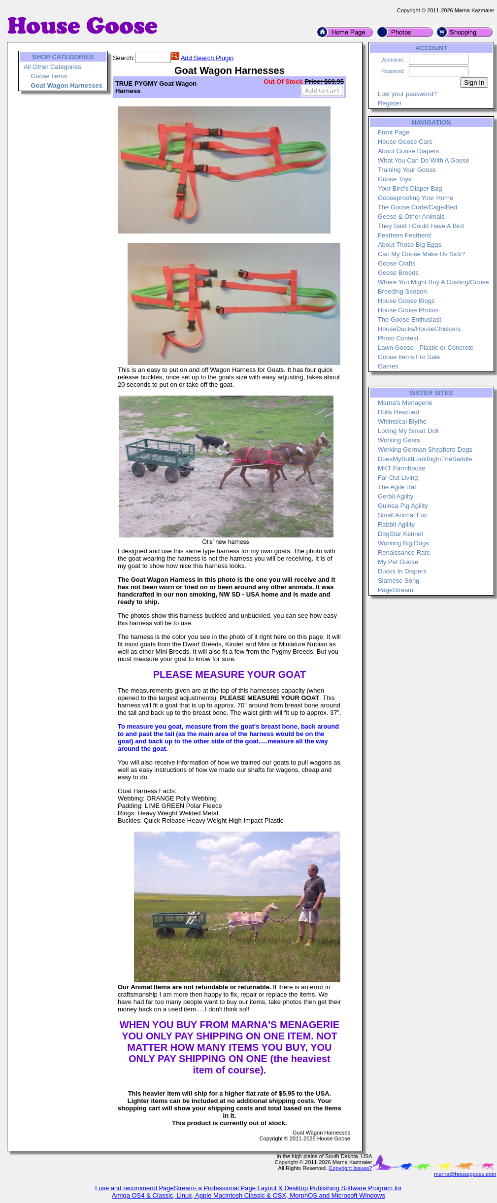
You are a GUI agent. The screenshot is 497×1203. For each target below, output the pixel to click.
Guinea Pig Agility (403, 505)
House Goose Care (405, 141)
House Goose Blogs (406, 300)
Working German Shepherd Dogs (425, 449)
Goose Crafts (397, 263)
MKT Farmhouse (402, 468)
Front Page (393, 132)
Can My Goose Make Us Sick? (421, 254)
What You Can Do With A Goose (423, 160)
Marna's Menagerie (405, 402)
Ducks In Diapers (402, 571)
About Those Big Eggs (409, 244)
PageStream (395, 590)
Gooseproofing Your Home (415, 197)
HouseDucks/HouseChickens (419, 329)
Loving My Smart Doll (408, 430)
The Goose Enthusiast (409, 319)
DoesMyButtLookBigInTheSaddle (425, 459)
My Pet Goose (398, 562)
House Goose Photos (408, 310)
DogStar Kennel (400, 533)
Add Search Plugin (207, 58)
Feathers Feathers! (405, 235)
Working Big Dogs (403, 543)
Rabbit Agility (396, 524)
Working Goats (399, 440)
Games (388, 366)
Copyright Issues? (350, 1168)
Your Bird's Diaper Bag (410, 188)
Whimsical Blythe (402, 421)
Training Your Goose (407, 169)
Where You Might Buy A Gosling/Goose (433, 282)
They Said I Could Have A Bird (421, 226)
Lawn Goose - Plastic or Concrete (425, 347)
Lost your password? (407, 94)
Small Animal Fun (403, 515)
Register (389, 103)
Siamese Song (399, 580)
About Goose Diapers (408, 151)
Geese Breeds (398, 272)
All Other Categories (52, 66)
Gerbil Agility (395, 496)
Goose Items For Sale (409, 357)
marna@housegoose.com (465, 1174)
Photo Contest (398, 338)
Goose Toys (394, 179)
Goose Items (49, 76)
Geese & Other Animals (411, 216)
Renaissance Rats (404, 552)
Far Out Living (398, 477)
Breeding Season (402, 291)
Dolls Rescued (398, 412)
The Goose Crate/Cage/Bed (417, 207)
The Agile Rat (397, 487)
